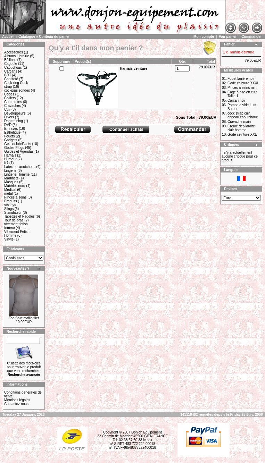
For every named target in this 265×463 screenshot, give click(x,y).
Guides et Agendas (19, 151)
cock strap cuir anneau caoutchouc (242, 115)
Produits (10, 201)
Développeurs (15, 113)
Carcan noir (236, 100)
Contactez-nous (16, 404)
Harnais (10, 155)
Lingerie (10, 170)
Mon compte (203, 37)
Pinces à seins (15, 197)
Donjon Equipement (146, 432)
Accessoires (13, 52)
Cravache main (239, 122)
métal (8, 193)
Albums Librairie (16, 56)
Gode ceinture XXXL (243, 83)
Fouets (9, 136)
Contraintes (13, 102)
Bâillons (10, 60)
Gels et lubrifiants (17, 144)
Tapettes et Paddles (19, 216)
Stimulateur (13, 212)
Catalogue (26, 37)
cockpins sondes (17, 90)
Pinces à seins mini (242, 88)
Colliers (10, 98)
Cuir (7, 109)
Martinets (11, 178)
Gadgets (10, 140)
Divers (9, 117)
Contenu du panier (54, 37)
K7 (6, 163)
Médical (10, 190)
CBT (7, 75)
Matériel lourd (14, 186)
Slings (9, 209)
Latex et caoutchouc (19, 167)
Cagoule (10, 64)
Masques (11, 182)
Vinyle (9, 239)
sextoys (10, 205)
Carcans (10, 71)
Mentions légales (17, 400)
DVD (7, 125)
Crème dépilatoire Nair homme (241, 128)
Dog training (13, 121)
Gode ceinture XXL (242, 134)
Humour (10, 159)
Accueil (8, 37)
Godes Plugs (14, 148)
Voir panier (228, 37)
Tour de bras (14, 220)
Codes (9, 94)
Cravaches (12, 106)
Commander (251, 37)
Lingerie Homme (17, 174)
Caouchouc (13, 67)
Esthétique (12, 132)
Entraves (11, 129)
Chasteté (11, 79)
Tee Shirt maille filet (24, 318)
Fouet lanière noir (241, 79)
